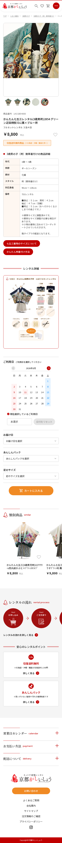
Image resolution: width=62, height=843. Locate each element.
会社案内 (31, 805)
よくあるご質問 (31, 800)
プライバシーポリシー (31, 821)
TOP (5, 16)
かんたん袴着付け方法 (18, 251)
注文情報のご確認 (31, 816)
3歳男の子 (26, 16)
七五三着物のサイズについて (22, 243)
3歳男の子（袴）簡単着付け (43, 16)
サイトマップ (31, 811)
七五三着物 (14, 16)
